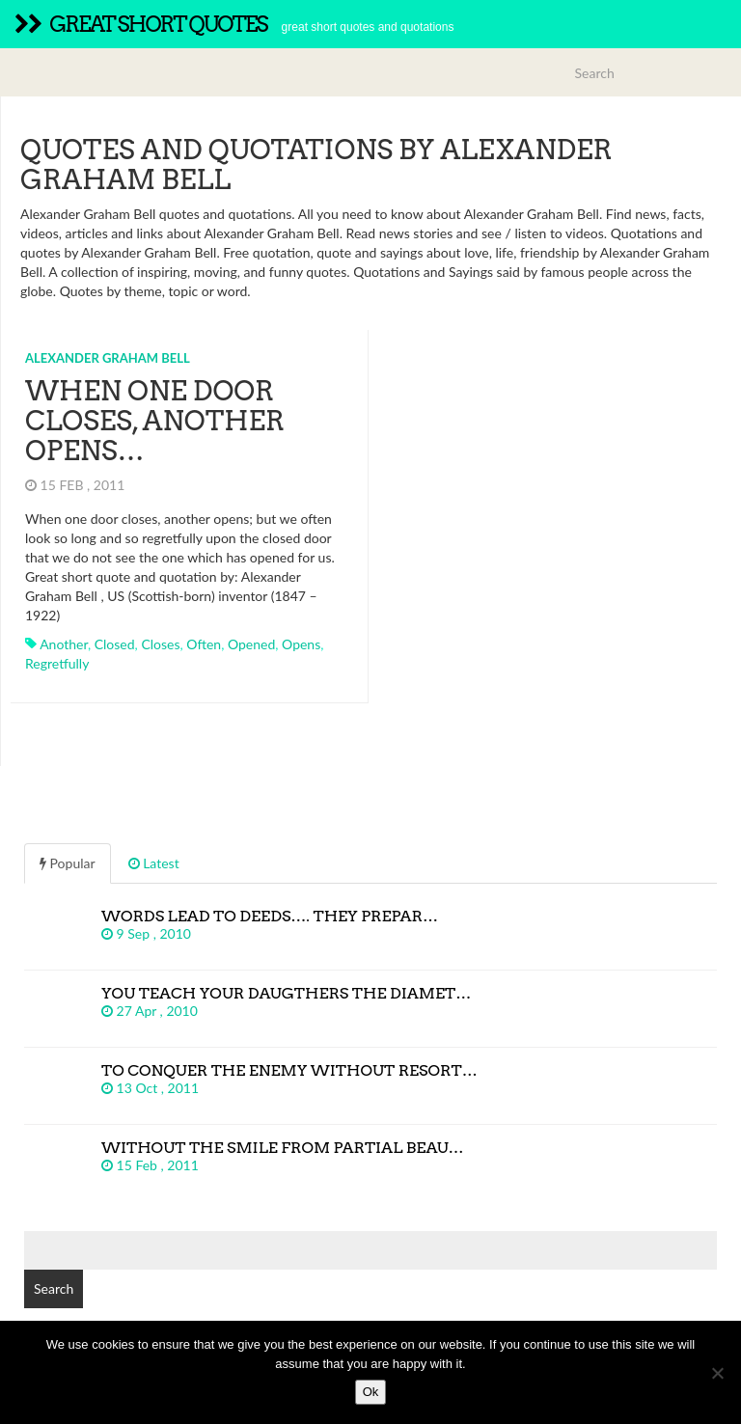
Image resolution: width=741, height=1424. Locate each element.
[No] (717, 1373)
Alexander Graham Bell (107, 358)
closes (160, 644)
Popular (68, 863)
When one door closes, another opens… (155, 420)
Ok (371, 1391)
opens (301, 644)
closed (115, 644)
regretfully (57, 663)
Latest (153, 863)
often (203, 644)
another (64, 644)
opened (251, 644)
